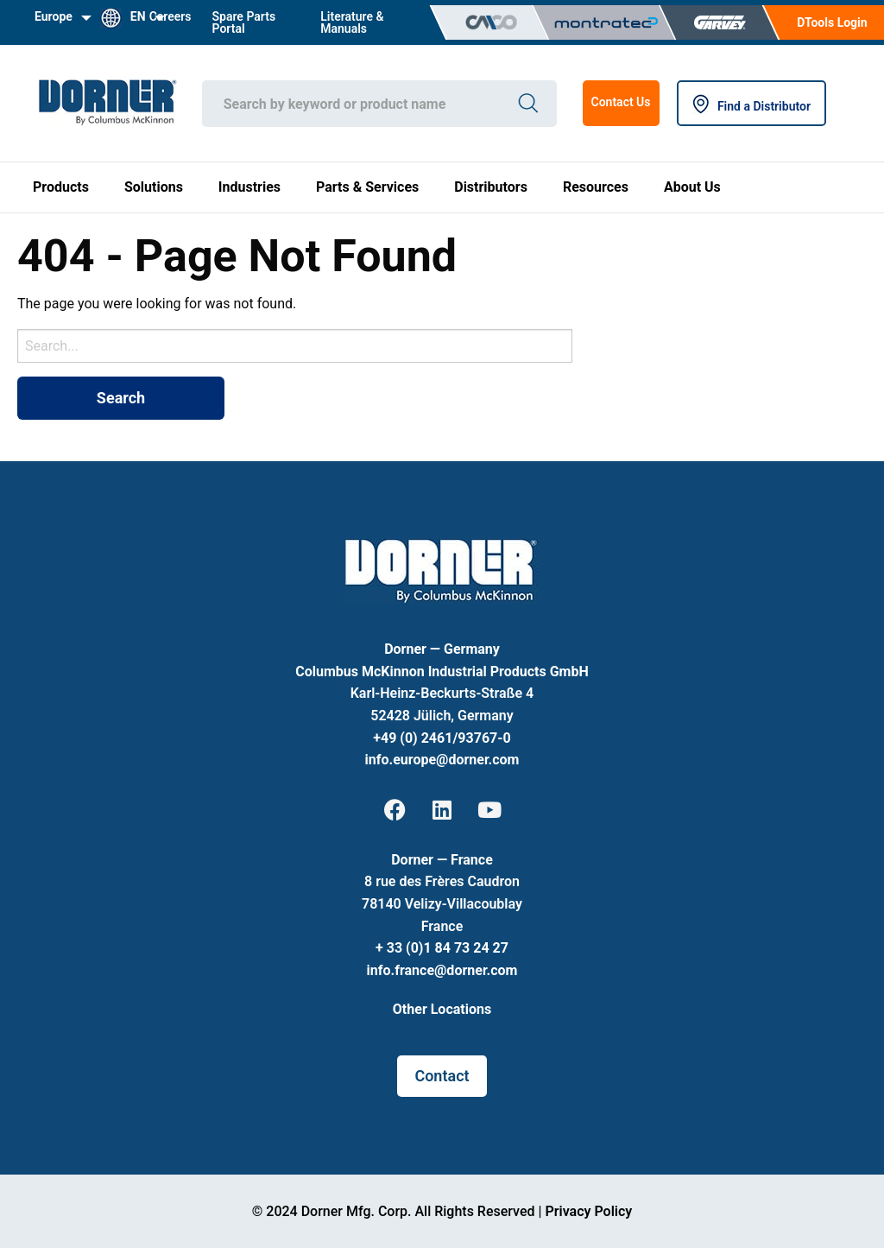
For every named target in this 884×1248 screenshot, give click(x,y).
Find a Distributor (751, 106)
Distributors (490, 187)
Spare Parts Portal (244, 22)
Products (61, 187)
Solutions (153, 187)
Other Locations (442, 1009)
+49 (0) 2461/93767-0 (441, 738)
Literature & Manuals (351, 22)
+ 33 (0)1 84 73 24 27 (442, 948)
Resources (595, 187)
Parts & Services (367, 187)
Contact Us (621, 102)
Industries (249, 187)
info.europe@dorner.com (442, 759)
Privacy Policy (588, 1211)
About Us (692, 187)
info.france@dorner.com (442, 970)
